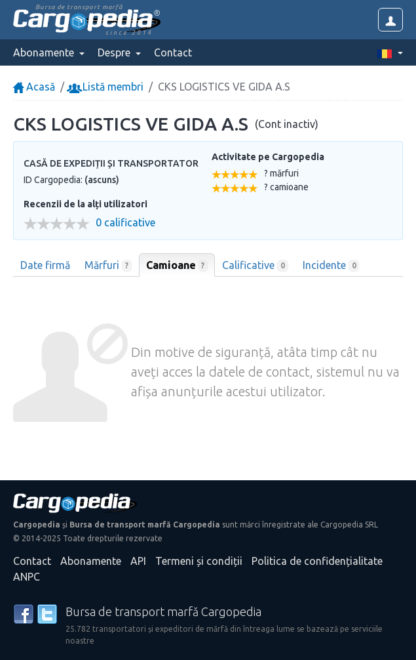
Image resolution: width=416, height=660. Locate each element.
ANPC (26, 577)
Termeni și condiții (198, 561)
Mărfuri (108, 265)
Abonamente (90, 561)
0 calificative (125, 222)
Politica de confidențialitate (317, 561)
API (138, 561)
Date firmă (45, 265)
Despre (115, 52)
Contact (173, 52)
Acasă (34, 87)
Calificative (255, 265)
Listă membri (106, 87)
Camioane (177, 265)
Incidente (331, 265)
